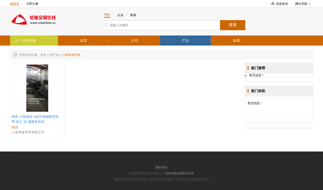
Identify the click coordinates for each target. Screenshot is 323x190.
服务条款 (161, 167)
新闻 (236, 41)
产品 (185, 41)
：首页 (41, 55)
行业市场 (28, 41)
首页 (83, 41)
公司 (134, 41)
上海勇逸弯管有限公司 (28, 132)
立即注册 (32, 4)
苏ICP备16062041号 (180, 173)
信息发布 (282, 4)
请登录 (14, 4)
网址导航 (302, 4)
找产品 (54, 55)
